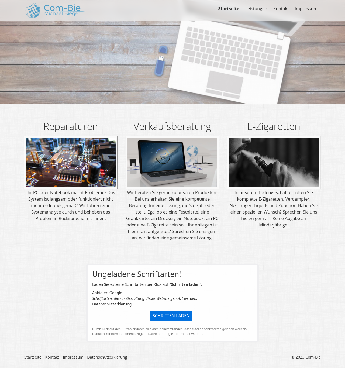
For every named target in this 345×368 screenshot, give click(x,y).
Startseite (228, 9)
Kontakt (281, 9)
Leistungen (256, 9)
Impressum (306, 9)
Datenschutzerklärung (112, 304)
